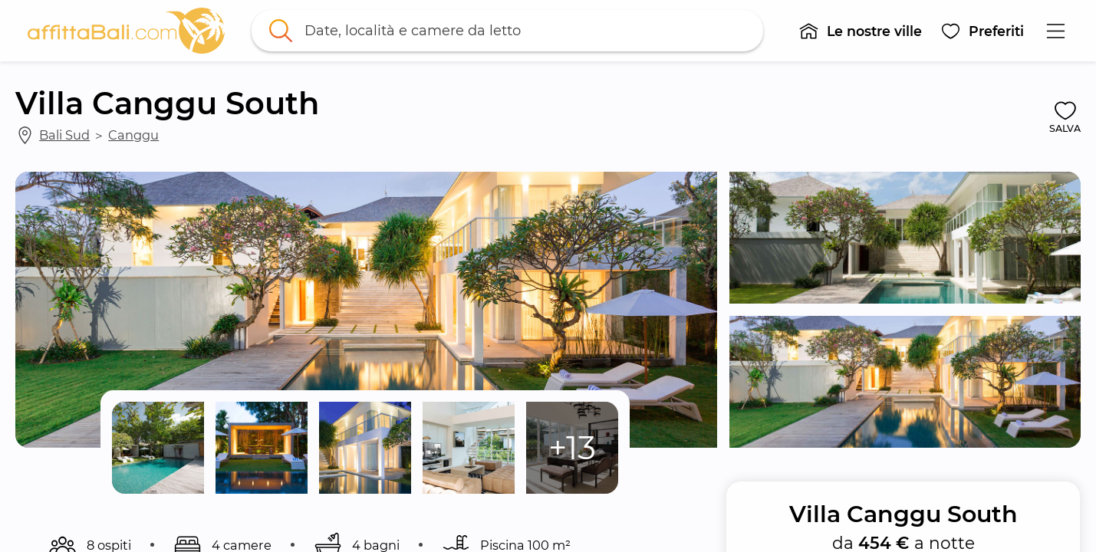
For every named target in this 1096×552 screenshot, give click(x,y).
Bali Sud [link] (64, 135)
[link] (126, 31)
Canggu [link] (133, 135)
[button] (861, 31)
